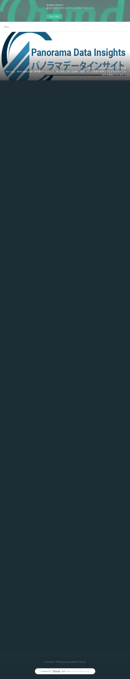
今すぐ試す (54, 16)
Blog (6, 26)
